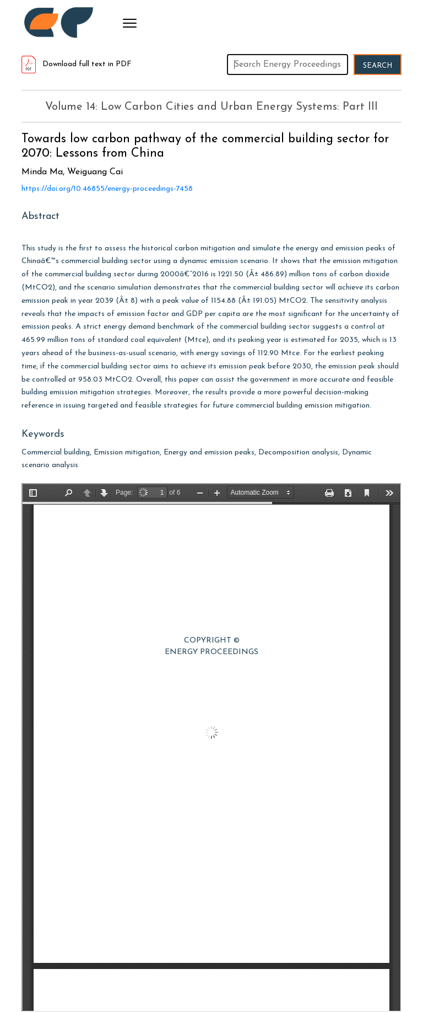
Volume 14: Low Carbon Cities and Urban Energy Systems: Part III (211, 107)
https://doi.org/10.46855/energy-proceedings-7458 (107, 189)
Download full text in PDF (76, 64)
